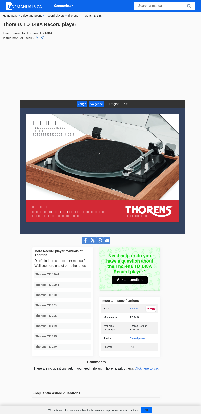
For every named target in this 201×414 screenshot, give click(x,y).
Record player (137, 338)
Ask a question (130, 280)
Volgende (96, 104)
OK (146, 410)
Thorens (134, 308)
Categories (62, 5)
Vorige (82, 104)
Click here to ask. (147, 368)
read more (134, 410)
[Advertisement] (100, 69)
